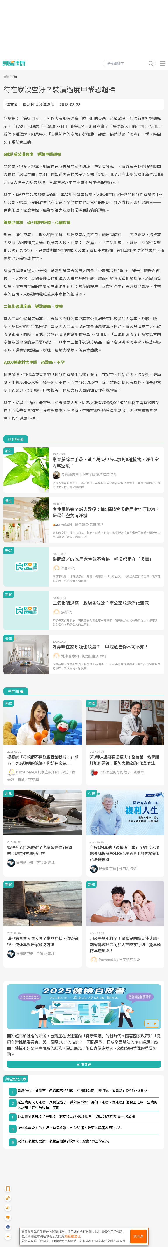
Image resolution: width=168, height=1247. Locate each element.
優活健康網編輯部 (38, 104)
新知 (14, 76)
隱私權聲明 (72, 1236)
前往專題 (84, 1064)
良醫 (6, 76)
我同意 (138, 1236)
